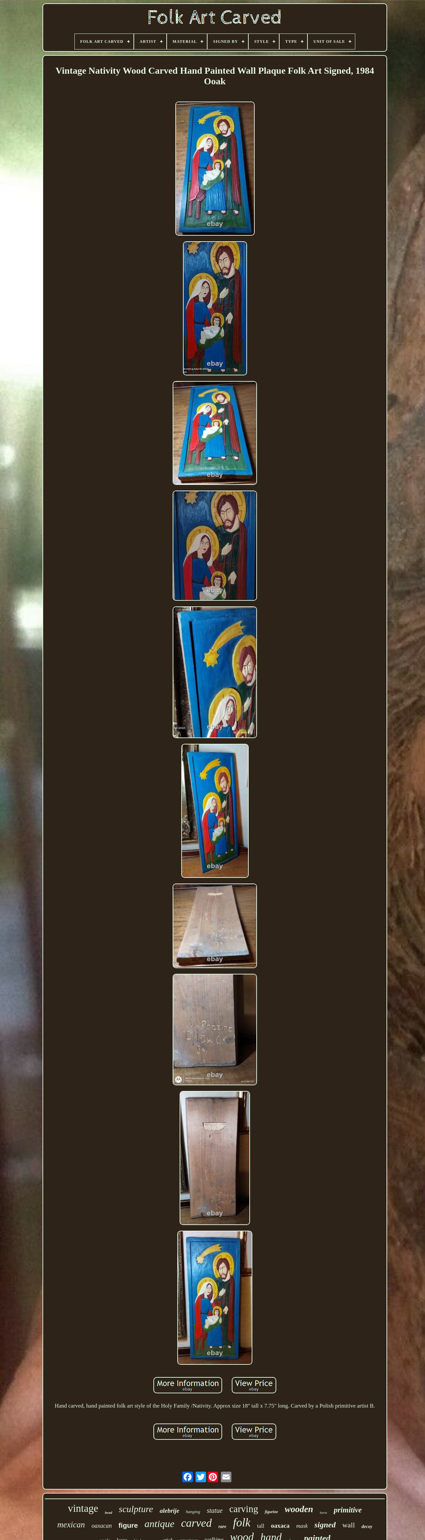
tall (260, 1526)
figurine (271, 1511)
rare (222, 1526)
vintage (83, 1508)
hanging (193, 1511)
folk (241, 1522)
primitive (348, 1510)
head (108, 1512)
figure (128, 1525)
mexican (71, 1524)
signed (325, 1524)
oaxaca (280, 1525)
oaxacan (102, 1525)
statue (215, 1510)
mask (302, 1526)
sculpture (136, 1509)
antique (159, 1523)
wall (348, 1525)
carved (196, 1523)
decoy (367, 1526)
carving (243, 1508)
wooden (299, 1509)
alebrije (169, 1510)
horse (323, 1512)
